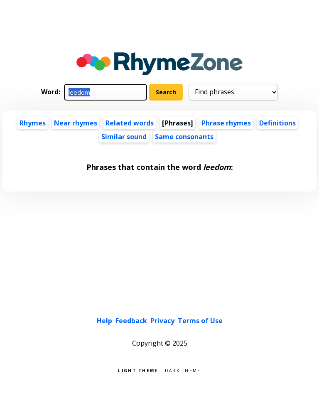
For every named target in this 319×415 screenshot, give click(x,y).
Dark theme (183, 370)
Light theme (138, 370)
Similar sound (124, 136)
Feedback (131, 320)
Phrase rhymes (226, 123)
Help (104, 320)
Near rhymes (75, 123)
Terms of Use (200, 320)
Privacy (162, 320)
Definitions (277, 123)
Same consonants (184, 136)
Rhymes (33, 123)
